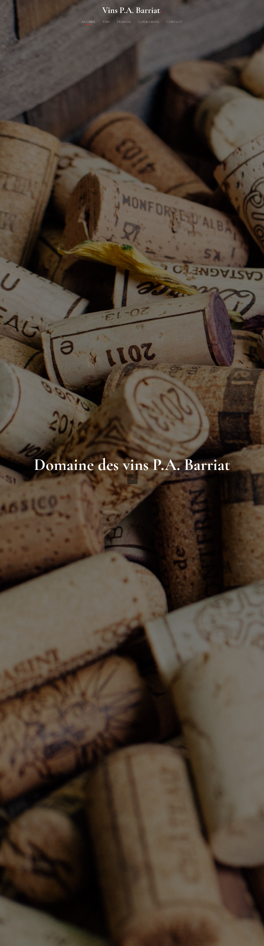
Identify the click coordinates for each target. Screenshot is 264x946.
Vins (106, 22)
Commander (148, 22)
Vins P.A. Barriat (132, 10)
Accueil (89, 22)
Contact (174, 22)
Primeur (124, 22)
